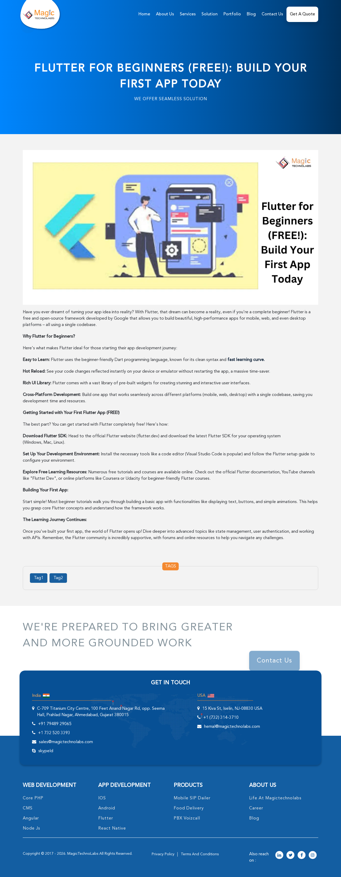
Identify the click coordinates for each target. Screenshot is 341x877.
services (188, 14)
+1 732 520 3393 (54, 733)
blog (254, 818)
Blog (251, 14)
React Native (112, 828)
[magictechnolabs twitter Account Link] (290, 855)
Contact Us (272, 14)
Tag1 (38, 578)
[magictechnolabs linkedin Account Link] (279, 855)
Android (106, 808)
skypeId (45, 751)
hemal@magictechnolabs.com (232, 727)
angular (31, 818)
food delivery (189, 808)
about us (165, 14)
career (256, 808)
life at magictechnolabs (275, 798)
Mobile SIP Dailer (192, 798)
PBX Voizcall (187, 818)
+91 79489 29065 (54, 724)
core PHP (33, 798)
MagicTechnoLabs (82, 854)
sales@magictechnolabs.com (66, 742)
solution (209, 14)
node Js (31, 828)
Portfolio (232, 14)
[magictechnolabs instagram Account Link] (312, 855)
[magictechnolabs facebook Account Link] (301, 855)
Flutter (105, 818)
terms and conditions (200, 854)
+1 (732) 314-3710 (221, 718)
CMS (28, 808)
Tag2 (58, 578)
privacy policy (163, 854)
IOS (102, 798)
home (144, 14)
